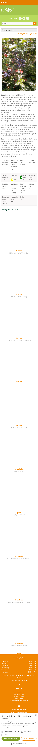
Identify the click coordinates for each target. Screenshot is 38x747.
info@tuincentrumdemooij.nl (20, 700)
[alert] (19, 730)
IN (23, 18)
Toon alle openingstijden (19, 680)
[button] (19, 744)
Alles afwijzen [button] (29, 738)
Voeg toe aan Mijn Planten (28, 34)
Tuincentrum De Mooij (19, 692)
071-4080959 (19, 698)
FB (20, 18)
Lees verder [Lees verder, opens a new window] (13, 728)
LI (27, 18)
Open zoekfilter (8, 30)
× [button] (35, 715)
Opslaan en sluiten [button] (10, 738)
